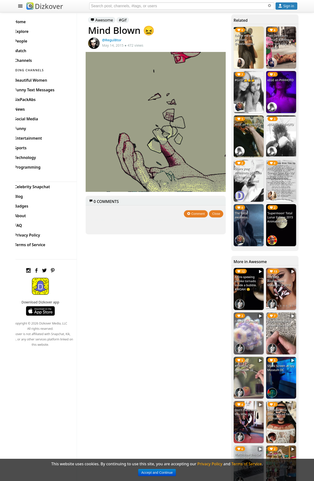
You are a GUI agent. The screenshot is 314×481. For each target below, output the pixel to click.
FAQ (26, 224)
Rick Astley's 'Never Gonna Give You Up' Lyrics (281, 168)
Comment (198, 209)
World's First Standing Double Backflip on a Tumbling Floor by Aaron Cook (281, 448)
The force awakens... (244, 209)
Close (219, 209)
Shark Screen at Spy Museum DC (280, 356)
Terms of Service (38, 243)
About (28, 214)
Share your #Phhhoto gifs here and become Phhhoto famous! (249, 170)
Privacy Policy (35, 234)
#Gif (130, 20)
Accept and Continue (157, 472)
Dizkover (44, 6)
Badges (29, 205)
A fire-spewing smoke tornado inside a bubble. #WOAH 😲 (248, 275)
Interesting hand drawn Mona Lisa (280, 313)
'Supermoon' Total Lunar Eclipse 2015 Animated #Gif (281, 211)
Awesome (109, 20)
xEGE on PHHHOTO (282, 78)
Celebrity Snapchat (40, 185)
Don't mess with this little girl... (248, 399)
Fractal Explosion (249, 311)
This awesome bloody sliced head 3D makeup (281, 401)
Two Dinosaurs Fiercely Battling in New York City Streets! (281, 42)
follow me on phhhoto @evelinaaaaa (246, 40)
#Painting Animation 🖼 (246, 356)
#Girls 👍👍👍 (247, 78)
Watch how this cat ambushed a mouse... (250, 444)
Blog (26, 195)
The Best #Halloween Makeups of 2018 (280, 273)
